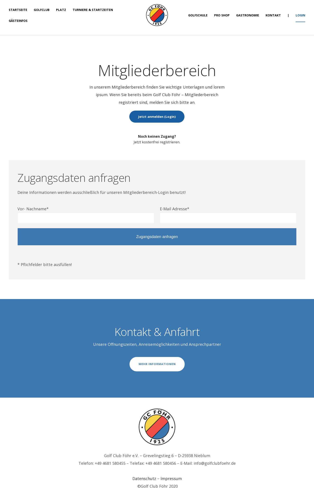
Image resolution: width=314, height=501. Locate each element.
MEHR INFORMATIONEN (157, 364)
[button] (305, 6)
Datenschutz (144, 478)
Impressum (171, 478)
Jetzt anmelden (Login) (157, 116)
